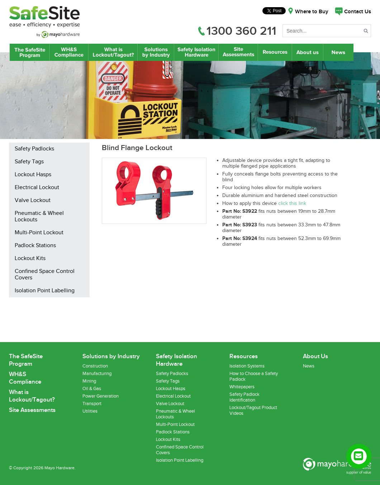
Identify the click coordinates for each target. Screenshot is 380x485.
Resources (275, 52)
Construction (95, 366)
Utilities (90, 411)
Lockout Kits (30, 258)
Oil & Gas (91, 389)
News (339, 52)
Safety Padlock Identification (244, 397)
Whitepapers (242, 387)
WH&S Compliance (69, 52)
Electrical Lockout (37, 187)
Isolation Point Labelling (45, 291)
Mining (89, 381)
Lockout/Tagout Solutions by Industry (156, 52)
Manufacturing (96, 373)
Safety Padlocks (34, 149)
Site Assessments (238, 52)
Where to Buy (311, 12)
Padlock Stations (35, 245)
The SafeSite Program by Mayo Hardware (30, 52)
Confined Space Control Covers (45, 274)
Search (366, 32)
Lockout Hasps (33, 175)
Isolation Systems (247, 366)
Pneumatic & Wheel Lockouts (39, 216)
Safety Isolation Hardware (196, 52)
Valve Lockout (33, 200)
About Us (308, 52)
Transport (91, 404)
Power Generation (100, 396)
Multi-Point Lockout (39, 233)
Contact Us (357, 12)
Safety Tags (29, 162)
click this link (292, 203)
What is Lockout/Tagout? (113, 52)
